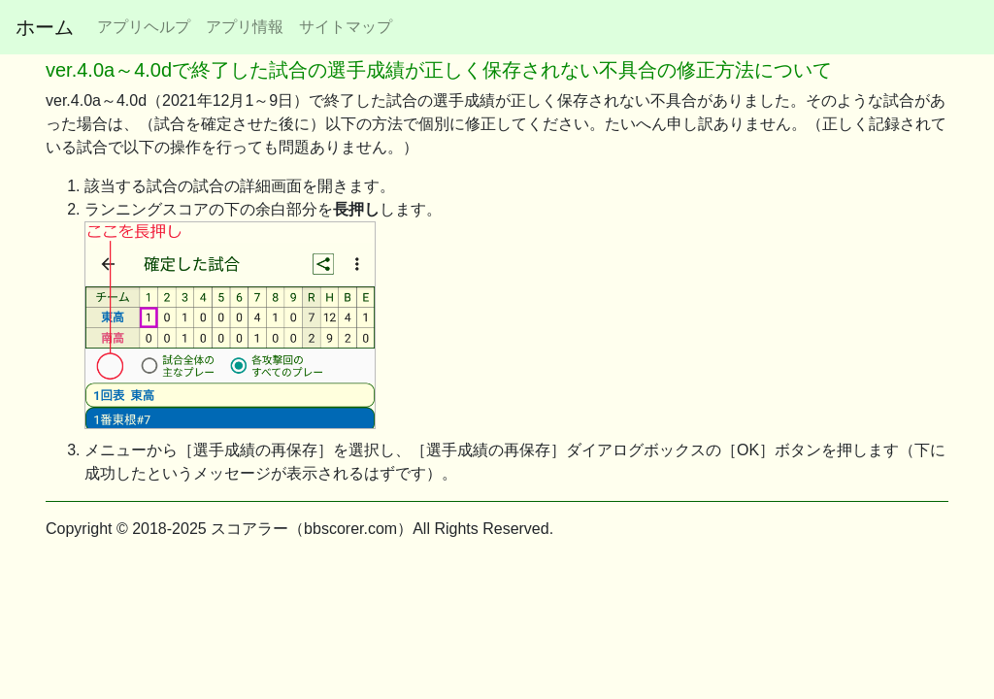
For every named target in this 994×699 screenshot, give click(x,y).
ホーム (45, 27)
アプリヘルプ (143, 26)
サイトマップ (345, 26)
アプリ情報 (244, 26)
